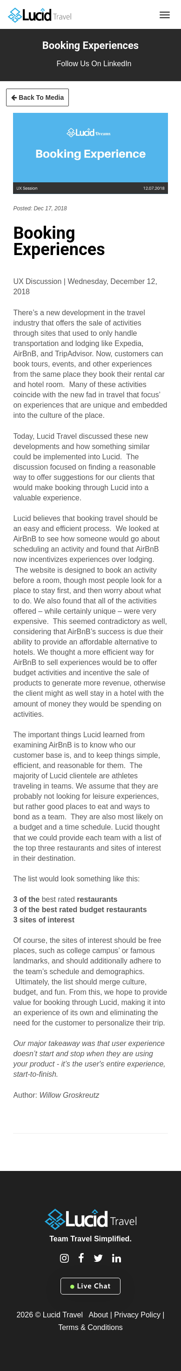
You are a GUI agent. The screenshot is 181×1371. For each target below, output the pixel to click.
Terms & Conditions (90, 1327)
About (98, 1315)
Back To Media (37, 97)
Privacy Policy (137, 1315)
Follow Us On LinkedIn (94, 64)
